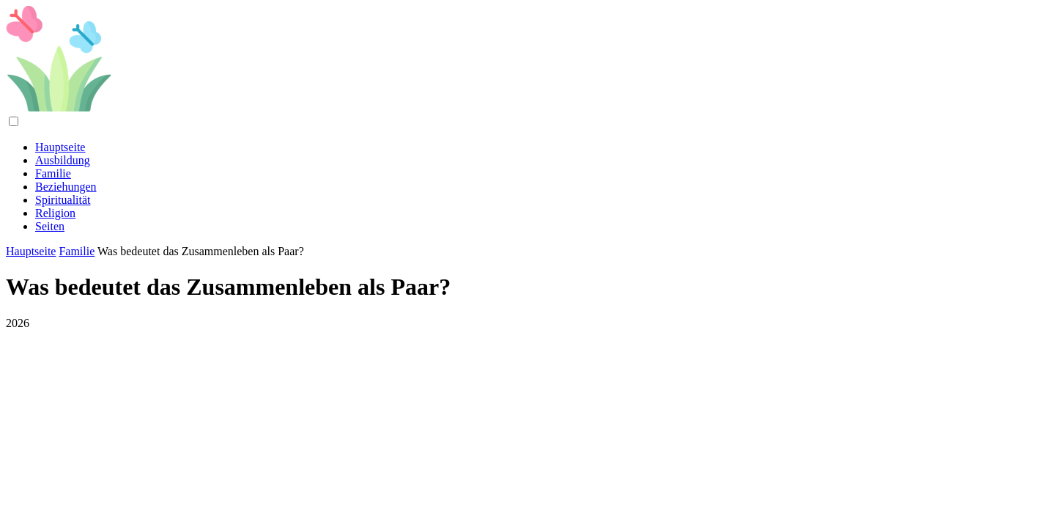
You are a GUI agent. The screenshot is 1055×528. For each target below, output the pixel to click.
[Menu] (13, 121)
